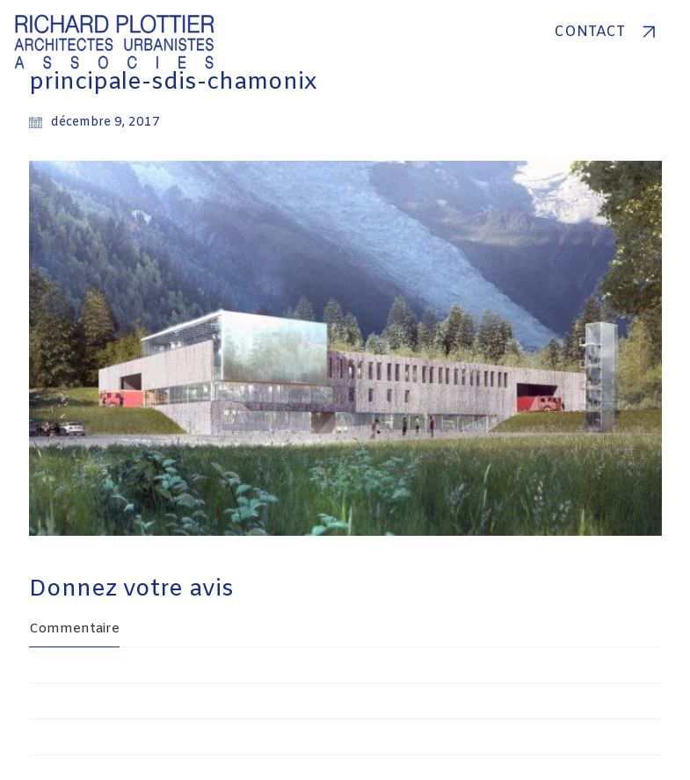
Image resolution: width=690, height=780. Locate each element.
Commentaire (74, 629)
